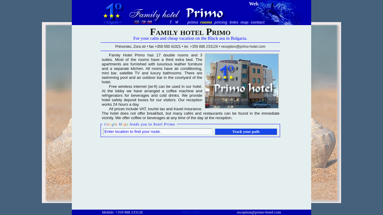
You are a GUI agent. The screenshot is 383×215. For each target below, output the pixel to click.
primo (192, 22)
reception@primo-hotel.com (259, 212)
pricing (220, 22)
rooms (206, 22)
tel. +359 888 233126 (201, 46)
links (234, 22)
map (245, 22)
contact (258, 22)
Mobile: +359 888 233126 (122, 212)
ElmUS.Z (191, 212)
